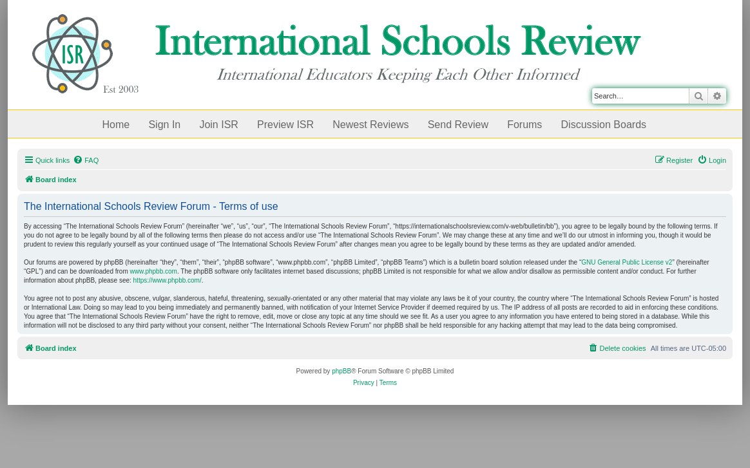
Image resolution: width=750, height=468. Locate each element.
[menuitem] (86, 160)
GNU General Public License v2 (626, 262)
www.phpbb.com (153, 271)
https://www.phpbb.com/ (167, 280)
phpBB (341, 371)
